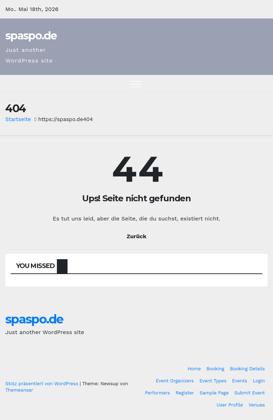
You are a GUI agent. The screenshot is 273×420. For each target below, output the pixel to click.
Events (239, 380)
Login (259, 380)
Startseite (18, 119)
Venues (256, 405)
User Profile (230, 405)
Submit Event (249, 393)
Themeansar (19, 390)
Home (194, 368)
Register (185, 393)
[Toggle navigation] (135, 84)
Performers (157, 393)
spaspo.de (31, 35)
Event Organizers (175, 380)
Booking (215, 368)
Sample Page (214, 393)
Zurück (136, 236)
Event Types (212, 380)
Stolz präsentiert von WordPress (42, 383)
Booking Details (247, 368)
